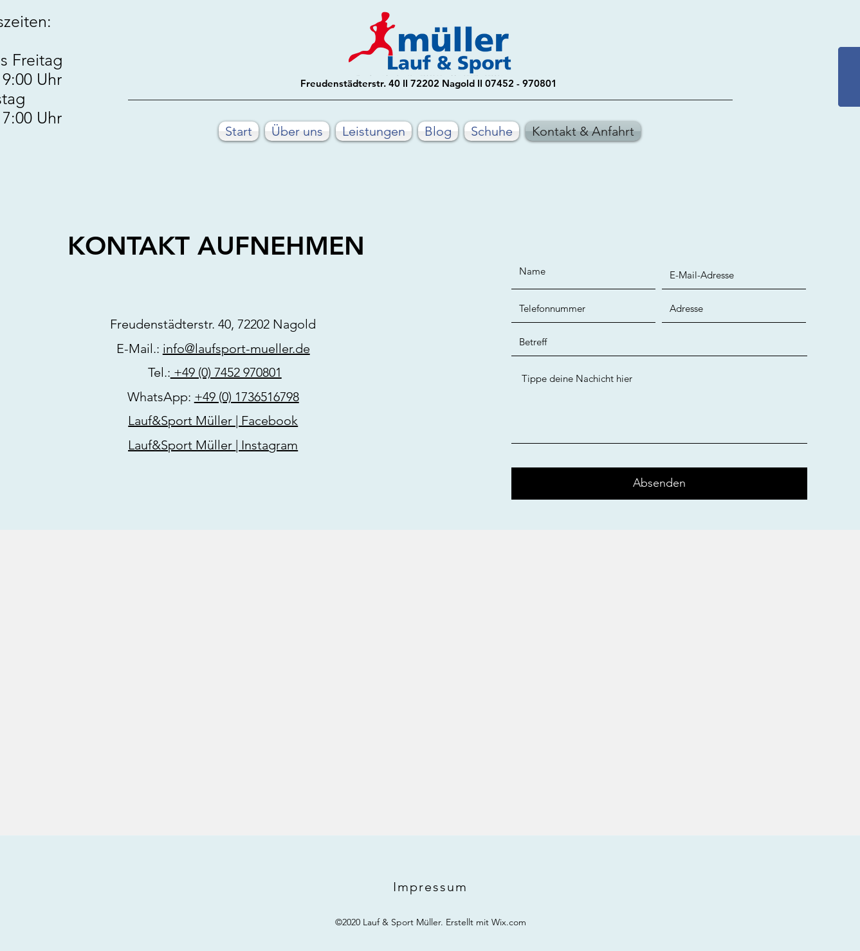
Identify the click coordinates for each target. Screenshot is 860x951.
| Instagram (266, 445)
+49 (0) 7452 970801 (226, 372)
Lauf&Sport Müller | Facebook (213, 420)
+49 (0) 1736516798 (246, 396)
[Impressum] (431, 887)
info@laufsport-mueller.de (236, 348)
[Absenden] (659, 483)
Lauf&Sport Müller (181, 445)
